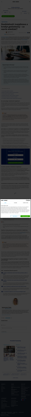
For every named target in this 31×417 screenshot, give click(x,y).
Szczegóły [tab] (15, 202)
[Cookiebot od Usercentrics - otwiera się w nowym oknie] (26, 200)
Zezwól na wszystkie (25, 216)
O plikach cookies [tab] (25, 202)
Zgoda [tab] (5, 202)
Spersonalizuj (15, 216)
